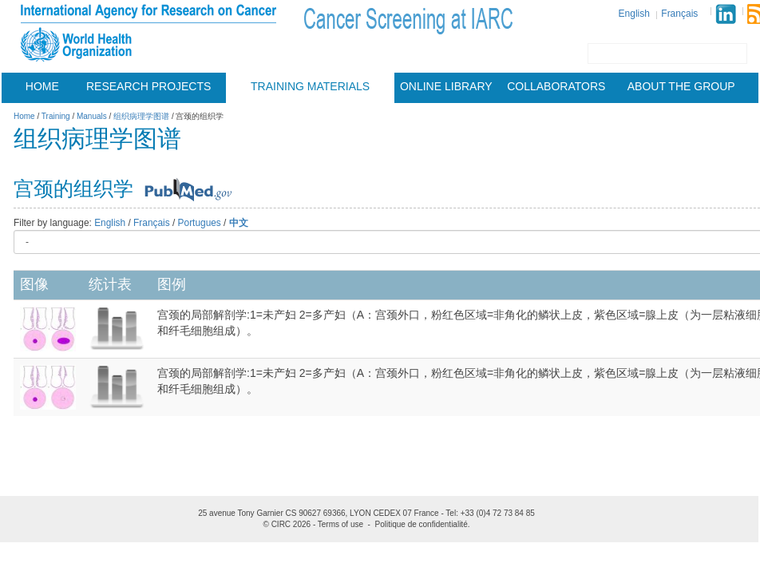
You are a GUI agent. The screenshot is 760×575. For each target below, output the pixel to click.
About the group (681, 86)
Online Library (446, 86)
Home (42, 86)
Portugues (199, 222)
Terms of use (340, 524)
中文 (238, 222)
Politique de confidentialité (421, 524)
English (634, 13)
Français (679, 13)
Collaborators (556, 86)
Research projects (148, 86)
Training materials (310, 86)
